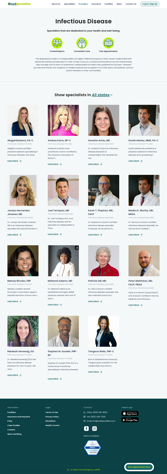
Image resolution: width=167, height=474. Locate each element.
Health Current (52, 425)
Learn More (14, 161)
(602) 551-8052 (100, 412)
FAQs (9, 421)
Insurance (96, 4)
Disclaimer (50, 421)
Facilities (109, 4)
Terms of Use (51, 412)
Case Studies (13, 425)
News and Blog (14, 434)
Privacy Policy (52, 416)
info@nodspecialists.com (104, 421)
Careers (11, 429)
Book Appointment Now (139, 467)
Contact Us (130, 4)
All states (102, 94)
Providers (83, 4)
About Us (56, 4)
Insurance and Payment (18, 416)
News (119, 4)
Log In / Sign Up (150, 4)
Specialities (69, 4)
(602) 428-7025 (98, 416)
